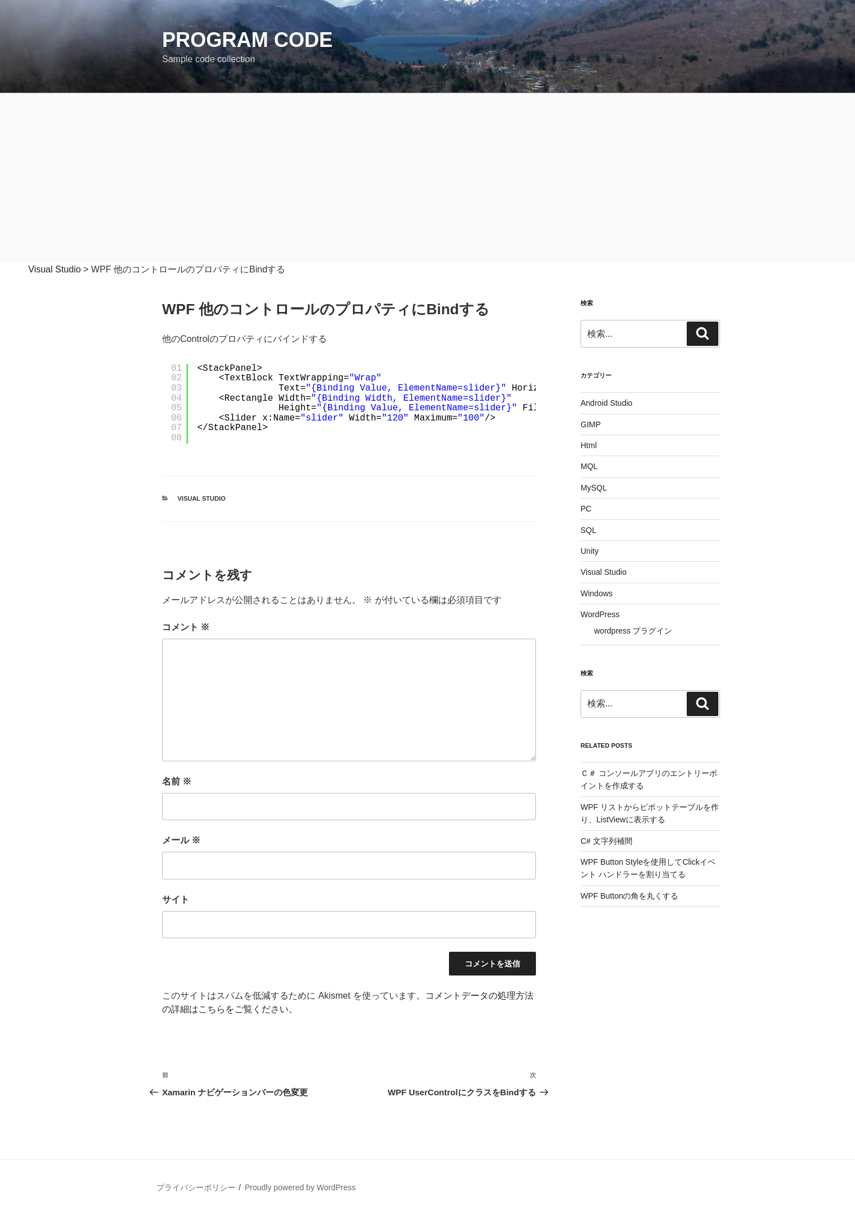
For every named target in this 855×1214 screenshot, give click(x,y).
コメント (186, 627)
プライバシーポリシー (195, 1187)
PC (586, 508)
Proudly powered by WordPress (300, 1187)
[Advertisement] (427, 178)
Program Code (247, 39)
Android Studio (606, 402)
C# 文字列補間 (606, 841)
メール (181, 840)
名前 (176, 781)
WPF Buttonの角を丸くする (629, 895)
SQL (588, 530)
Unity (590, 551)
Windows (597, 593)
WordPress (600, 614)
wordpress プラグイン (633, 630)
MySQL (594, 487)
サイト (175, 899)
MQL (589, 466)
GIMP (591, 424)
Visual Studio (202, 498)
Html (589, 445)
